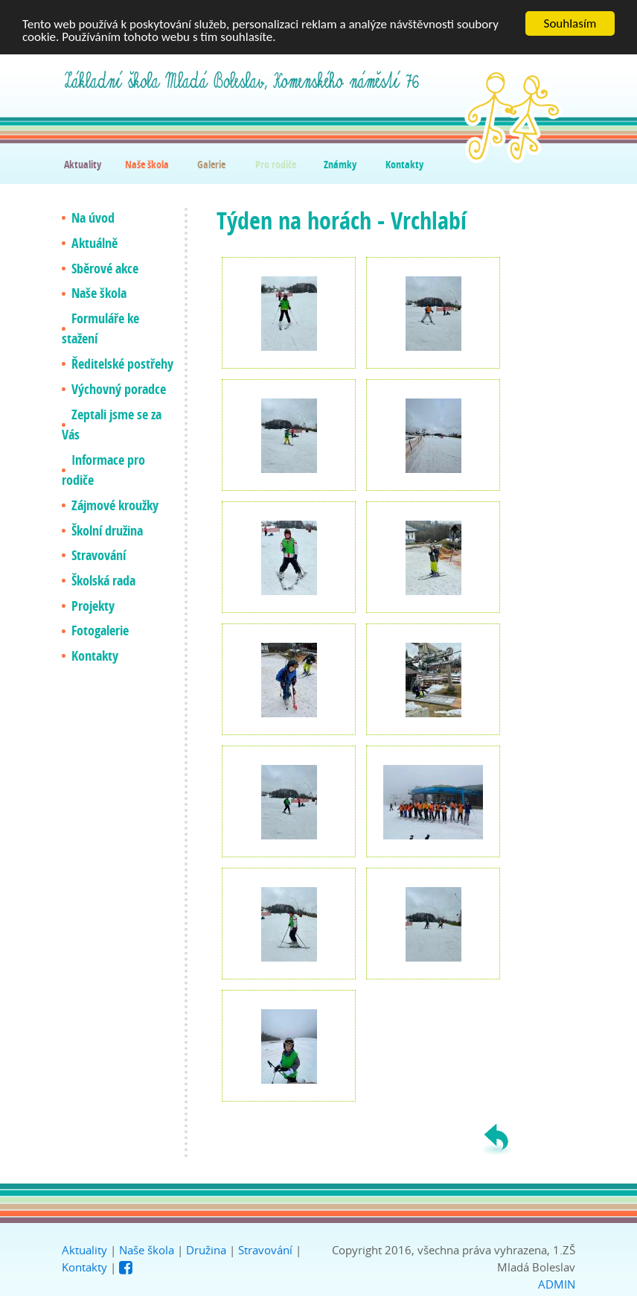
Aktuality (84, 1249)
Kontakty (84, 1267)
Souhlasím (570, 23)
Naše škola (146, 1249)
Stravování (265, 1249)
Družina (206, 1249)
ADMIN (556, 1284)
